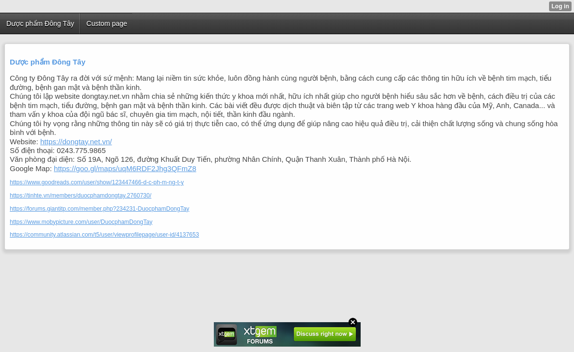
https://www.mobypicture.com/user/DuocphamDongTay (81, 222)
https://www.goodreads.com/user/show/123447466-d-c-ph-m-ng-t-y (97, 182)
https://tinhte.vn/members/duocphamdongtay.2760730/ (80, 195)
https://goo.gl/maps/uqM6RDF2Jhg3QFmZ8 (125, 168)
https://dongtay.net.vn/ (76, 141)
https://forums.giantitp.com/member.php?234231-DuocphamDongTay (99, 208)
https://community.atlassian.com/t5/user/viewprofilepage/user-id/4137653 (104, 234)
